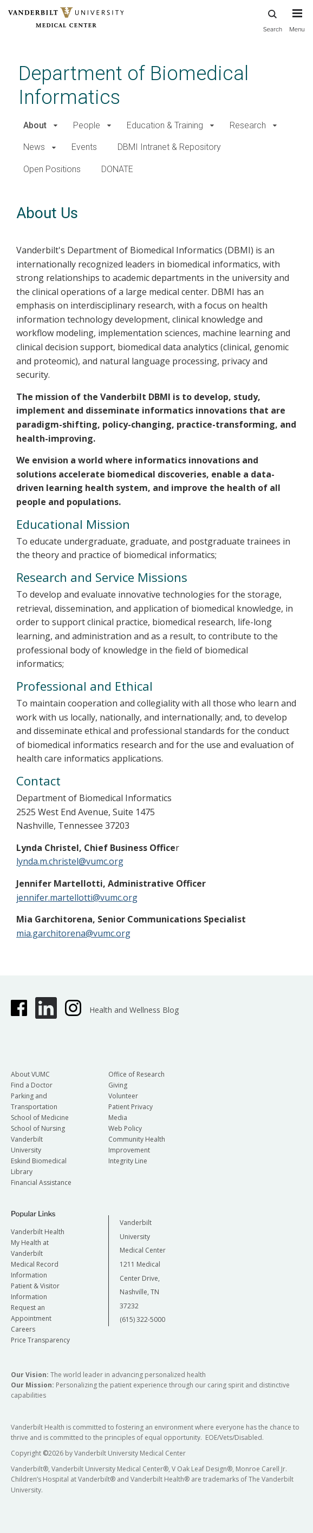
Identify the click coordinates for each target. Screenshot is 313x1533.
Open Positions (52, 169)
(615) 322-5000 (142, 1319)
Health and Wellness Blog (134, 1010)
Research (248, 125)
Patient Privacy (130, 1106)
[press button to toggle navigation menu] (297, 25)
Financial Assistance (41, 1182)
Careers (23, 1329)
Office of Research (136, 1074)
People (86, 125)
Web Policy (125, 1128)
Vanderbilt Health (37, 1231)
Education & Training (165, 125)
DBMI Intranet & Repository (169, 147)
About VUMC (30, 1074)
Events (84, 147)
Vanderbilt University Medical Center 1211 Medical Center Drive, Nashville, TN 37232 (143, 1264)
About (35, 125)
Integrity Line (127, 1160)
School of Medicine (40, 1117)
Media (117, 1117)
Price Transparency (40, 1340)
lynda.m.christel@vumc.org (69, 861)
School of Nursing (38, 1128)
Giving (117, 1085)
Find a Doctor (32, 1085)
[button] (55, 125)
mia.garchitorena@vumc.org (73, 933)
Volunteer (123, 1095)
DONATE (117, 169)
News (34, 147)
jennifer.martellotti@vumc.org (77, 897)
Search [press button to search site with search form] (273, 19)
